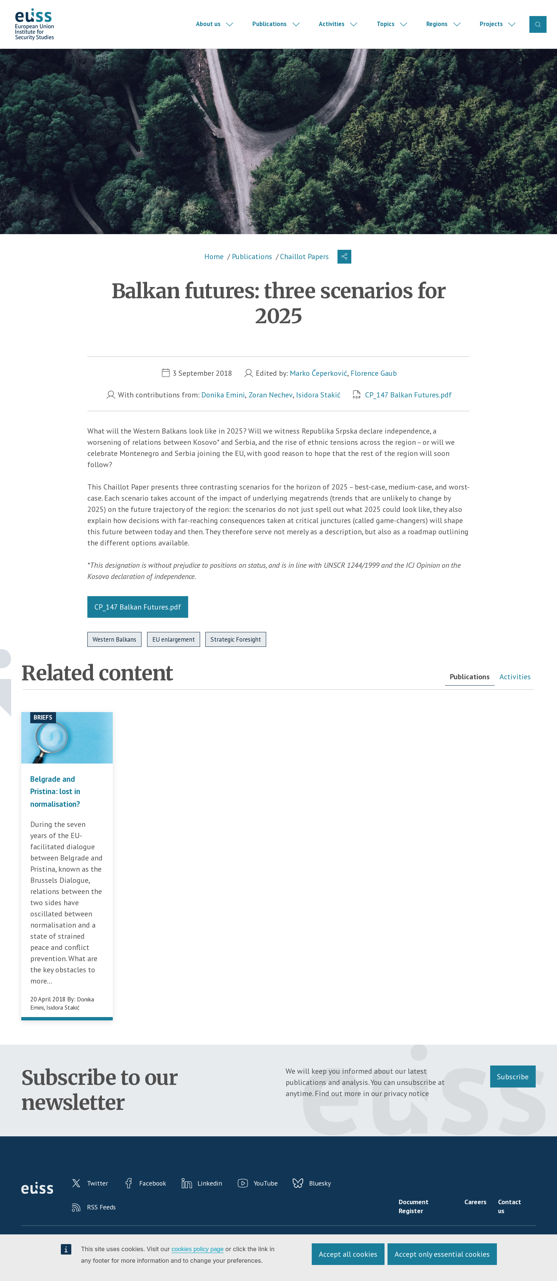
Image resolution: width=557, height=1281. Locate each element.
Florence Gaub (374, 385)
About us (207, 30)
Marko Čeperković (318, 385)
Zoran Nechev (271, 407)
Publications (269, 30)
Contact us (514, 1221)
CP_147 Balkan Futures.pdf (408, 407)
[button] (344, 268)
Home (214, 268)
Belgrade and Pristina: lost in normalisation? (58, 803)
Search (537, 30)
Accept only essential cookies (442, 1254)
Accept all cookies (348, 1254)
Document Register (422, 1221)
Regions (436, 30)
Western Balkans (114, 651)
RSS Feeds (104, 1223)
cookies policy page (197, 1249)
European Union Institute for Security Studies (44, 30)
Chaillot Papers (304, 268)
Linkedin (222, 1197)
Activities (331, 30)
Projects (490, 30)
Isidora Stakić (318, 407)
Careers (478, 1217)
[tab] (469, 689)
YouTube (281, 1197)
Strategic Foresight (236, 651)
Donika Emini (223, 407)
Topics (385, 30)
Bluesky (340, 1197)
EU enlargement (173, 651)
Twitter (101, 1197)
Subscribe (513, 1088)
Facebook (160, 1197)
